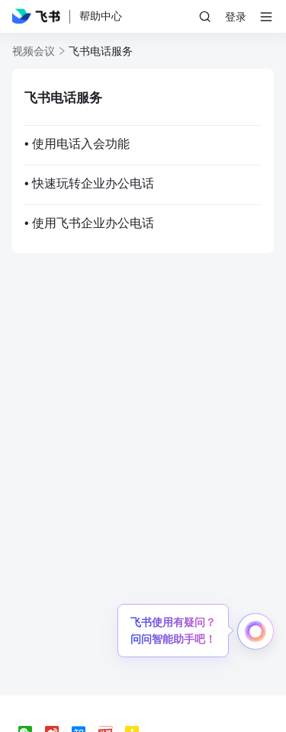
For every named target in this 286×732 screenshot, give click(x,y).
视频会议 (33, 51)
